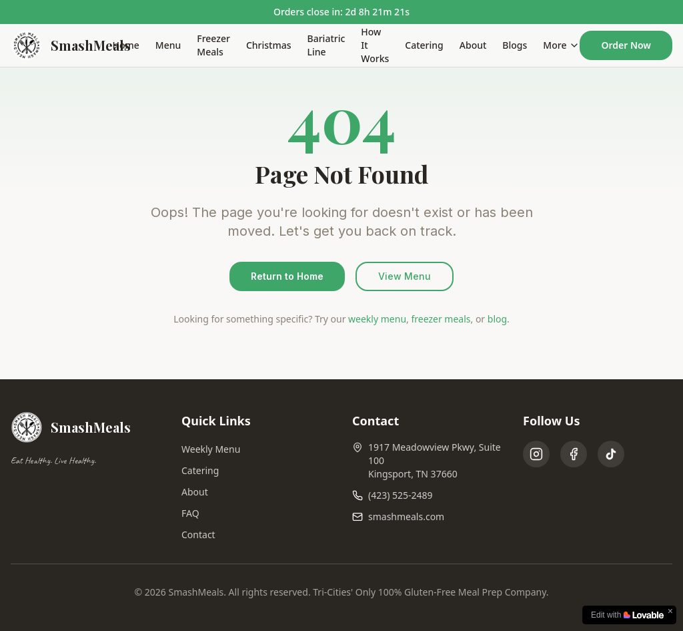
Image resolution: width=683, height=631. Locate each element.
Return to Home (287, 276)
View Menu (404, 276)
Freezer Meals (213, 45)
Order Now (626, 45)
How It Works (375, 45)
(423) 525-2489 (400, 495)
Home (126, 45)
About (473, 45)
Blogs (514, 45)
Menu (168, 45)
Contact (198, 534)
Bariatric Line (326, 45)
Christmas (268, 45)
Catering (424, 45)
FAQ (190, 513)
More (561, 45)
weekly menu (377, 318)
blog (497, 318)
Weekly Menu (210, 449)
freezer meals (440, 318)
